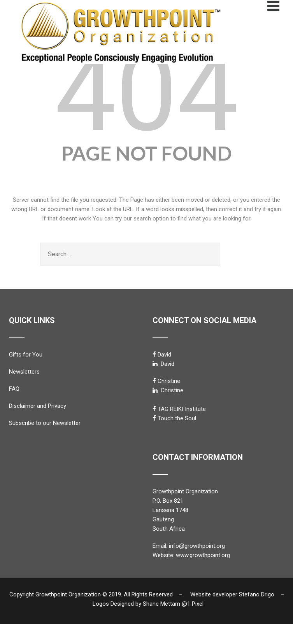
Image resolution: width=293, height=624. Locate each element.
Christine (169, 381)
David (164, 354)
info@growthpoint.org (197, 545)
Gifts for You (25, 354)
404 (146, 92)
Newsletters (24, 371)
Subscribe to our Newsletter (45, 422)
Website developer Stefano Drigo (232, 594)
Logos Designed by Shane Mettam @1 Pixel (150, 603)
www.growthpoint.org (203, 555)
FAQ (14, 388)
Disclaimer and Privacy (37, 405)
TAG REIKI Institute (182, 409)
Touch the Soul (177, 418)
